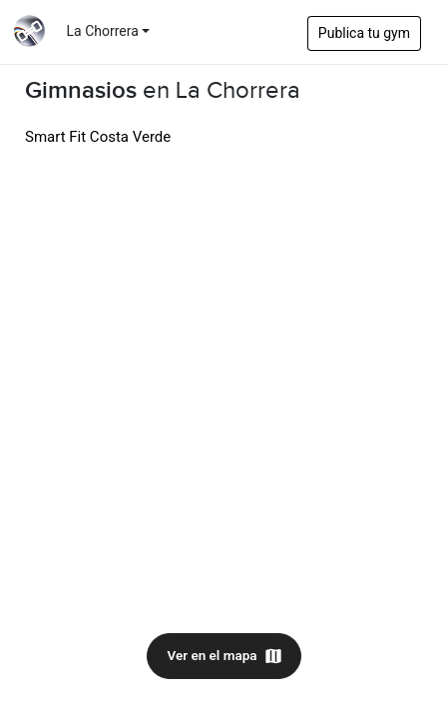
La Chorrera (103, 31)
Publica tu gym (364, 33)
